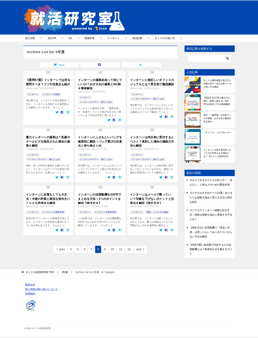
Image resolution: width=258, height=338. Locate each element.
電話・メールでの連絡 (157, 210)
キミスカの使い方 (165, 38)
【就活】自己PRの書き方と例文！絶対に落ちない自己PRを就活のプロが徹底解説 (216, 100)
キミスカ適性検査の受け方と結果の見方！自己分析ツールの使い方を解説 (217, 83)
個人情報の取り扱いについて (41, 289)
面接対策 (90, 38)
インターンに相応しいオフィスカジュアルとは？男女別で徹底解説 (152, 81)
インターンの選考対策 (53, 210)
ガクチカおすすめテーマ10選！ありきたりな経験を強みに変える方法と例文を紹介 (211, 197)
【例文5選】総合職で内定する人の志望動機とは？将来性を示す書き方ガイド (211, 249)
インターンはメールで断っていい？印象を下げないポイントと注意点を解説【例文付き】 (152, 196)
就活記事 (137, 38)
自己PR (52, 38)
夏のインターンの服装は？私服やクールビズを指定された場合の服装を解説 (48, 140)
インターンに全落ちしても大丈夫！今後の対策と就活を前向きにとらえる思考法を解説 (48, 196)
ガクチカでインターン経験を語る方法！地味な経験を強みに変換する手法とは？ (211, 215)
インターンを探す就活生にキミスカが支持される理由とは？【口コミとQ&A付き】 (217, 153)
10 (112, 247)
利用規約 (30, 293)
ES (70, 38)
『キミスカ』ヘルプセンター (217, 132)
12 (129, 247)
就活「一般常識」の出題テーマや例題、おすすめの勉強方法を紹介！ (217, 118)
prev (62, 247)
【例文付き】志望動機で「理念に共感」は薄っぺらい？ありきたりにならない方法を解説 (211, 232)
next (138, 247)
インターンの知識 (51, 93)
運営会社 (30, 284)
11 (120, 247)
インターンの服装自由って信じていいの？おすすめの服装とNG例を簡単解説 (100, 83)
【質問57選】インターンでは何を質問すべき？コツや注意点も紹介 (48, 81)
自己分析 (30, 38)
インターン (113, 38)
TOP (40, 272)
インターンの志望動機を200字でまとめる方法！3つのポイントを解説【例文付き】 (99, 196)
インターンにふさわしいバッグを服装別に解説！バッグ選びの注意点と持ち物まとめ (100, 140)
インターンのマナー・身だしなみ (96, 101)
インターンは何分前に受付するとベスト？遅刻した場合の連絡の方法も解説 (152, 140)
